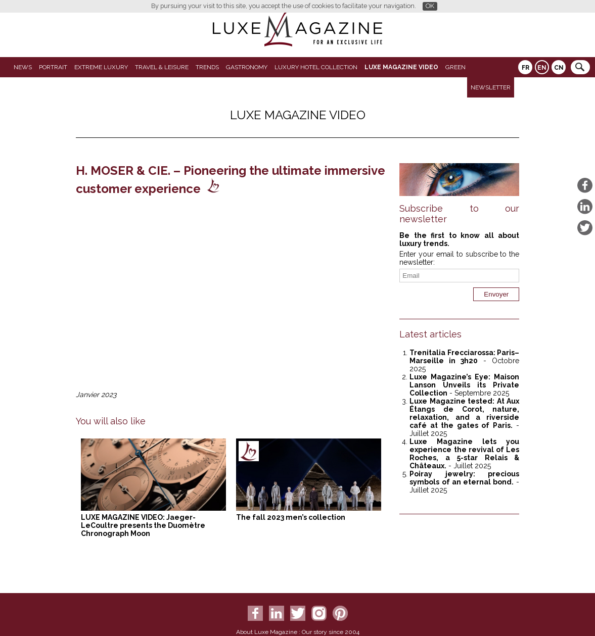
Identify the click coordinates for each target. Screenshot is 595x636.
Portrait (53, 67)
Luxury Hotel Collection (315, 67)
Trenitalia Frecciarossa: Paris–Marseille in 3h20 (464, 357)
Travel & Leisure (162, 67)
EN (541, 67)
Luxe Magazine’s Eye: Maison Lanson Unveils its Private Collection (464, 385)
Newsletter (491, 87)
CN (559, 67)
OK (430, 6)
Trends (207, 67)
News (23, 67)
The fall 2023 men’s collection (290, 517)
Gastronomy (246, 67)
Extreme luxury (101, 67)
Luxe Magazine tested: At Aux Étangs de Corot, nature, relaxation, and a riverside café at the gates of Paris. (464, 413)
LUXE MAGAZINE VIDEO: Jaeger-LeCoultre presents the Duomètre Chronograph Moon (143, 525)
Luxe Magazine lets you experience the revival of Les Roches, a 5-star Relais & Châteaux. (464, 453)
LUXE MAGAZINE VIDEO (401, 67)
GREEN (455, 67)
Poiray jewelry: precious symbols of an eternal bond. (464, 478)
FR (525, 67)
